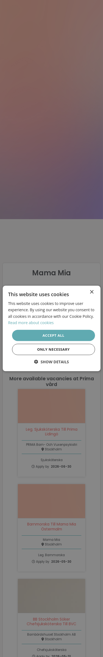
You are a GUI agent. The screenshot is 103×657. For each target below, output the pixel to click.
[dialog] (51, 328)
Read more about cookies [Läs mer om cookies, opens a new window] (31, 322)
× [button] (92, 292)
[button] (51, 361)
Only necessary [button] (53, 349)
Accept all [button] (54, 335)
